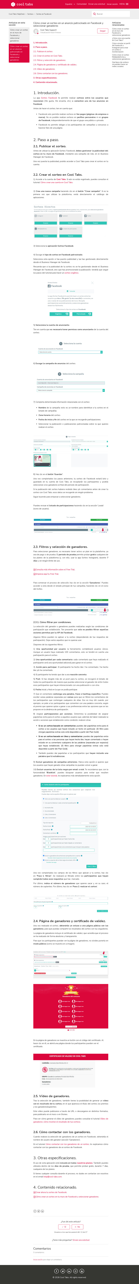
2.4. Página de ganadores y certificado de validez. (55, 64)
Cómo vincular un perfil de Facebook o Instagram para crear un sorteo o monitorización (121, 47)
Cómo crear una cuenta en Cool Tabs (57, 182)
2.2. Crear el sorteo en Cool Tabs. (48, 56)
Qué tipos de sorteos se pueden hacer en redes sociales (120, 64)
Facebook (35, 1211)
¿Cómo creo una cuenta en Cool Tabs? (121, 39)
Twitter (38, 1211)
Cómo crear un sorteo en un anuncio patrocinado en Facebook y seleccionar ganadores (19, 53)
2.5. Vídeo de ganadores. (44, 69)
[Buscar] (110, 14)
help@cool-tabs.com (53, 1176)
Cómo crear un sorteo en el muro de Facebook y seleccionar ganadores (19, 35)
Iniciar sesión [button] (112, 4)
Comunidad (82, 4)
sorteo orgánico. (72, 273)
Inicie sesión (38, 1260)
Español (69, 4)
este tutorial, (51, 775)
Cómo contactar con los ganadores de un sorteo (67, 1144)
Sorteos (30, 14)
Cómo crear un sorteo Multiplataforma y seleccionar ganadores (121, 57)
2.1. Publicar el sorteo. (43, 51)
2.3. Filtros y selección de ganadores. (49, 60)
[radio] (64, 1227)
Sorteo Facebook (49, 98)
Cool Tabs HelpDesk (17, 14)
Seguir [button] (103, 31)
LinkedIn (42, 1211)
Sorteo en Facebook (43, 14)
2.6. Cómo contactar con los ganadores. (50, 73)
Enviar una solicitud (96, 4)
